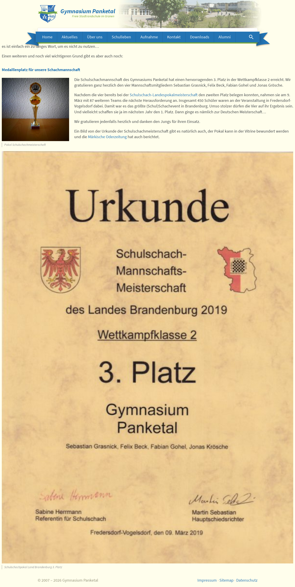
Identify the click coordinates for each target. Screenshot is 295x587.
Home (47, 36)
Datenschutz (247, 580)
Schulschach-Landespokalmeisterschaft (164, 94)
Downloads (199, 36)
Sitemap (226, 580)
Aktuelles (70, 36)
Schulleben (121, 36)
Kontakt (174, 36)
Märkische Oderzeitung (107, 136)
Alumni (225, 36)
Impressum (207, 580)
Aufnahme (149, 36)
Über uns (95, 36)
